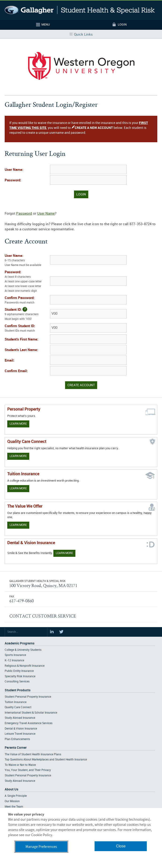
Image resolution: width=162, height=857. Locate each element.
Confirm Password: (27, 300)
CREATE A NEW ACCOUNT (94, 128)
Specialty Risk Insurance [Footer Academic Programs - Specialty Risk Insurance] (20, 676)
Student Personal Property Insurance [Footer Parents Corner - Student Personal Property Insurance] (28, 775)
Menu (45, 24)
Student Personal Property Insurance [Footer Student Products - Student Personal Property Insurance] (28, 696)
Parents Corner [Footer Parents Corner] (16, 747)
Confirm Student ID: (27, 328)
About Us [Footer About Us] (11, 789)
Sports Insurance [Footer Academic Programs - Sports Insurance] (15, 655)
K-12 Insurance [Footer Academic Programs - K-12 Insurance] (14, 660)
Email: (9, 361)
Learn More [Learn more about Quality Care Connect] (18, 456)
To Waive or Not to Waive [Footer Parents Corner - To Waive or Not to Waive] (20, 765)
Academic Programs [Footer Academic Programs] (19, 643)
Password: (13, 180)
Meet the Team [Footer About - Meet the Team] (14, 806)
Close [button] (120, 846)
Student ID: (27, 314)
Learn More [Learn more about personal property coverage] (18, 423)
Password (24, 214)
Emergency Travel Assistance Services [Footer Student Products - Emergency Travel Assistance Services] (28, 723)
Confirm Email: (16, 371)
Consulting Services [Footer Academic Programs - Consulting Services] (17, 681)
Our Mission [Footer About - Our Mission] (12, 801)
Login (122, 24)
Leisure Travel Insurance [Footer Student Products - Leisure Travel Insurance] (20, 733)
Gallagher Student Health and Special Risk (80, 10)
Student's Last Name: (21, 350)
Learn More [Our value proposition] (18, 525)
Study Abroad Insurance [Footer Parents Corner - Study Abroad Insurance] (20, 780)
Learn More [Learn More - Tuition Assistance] (18, 488)
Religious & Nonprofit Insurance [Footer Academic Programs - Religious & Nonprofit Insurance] (24, 665)
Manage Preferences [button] (41, 846)
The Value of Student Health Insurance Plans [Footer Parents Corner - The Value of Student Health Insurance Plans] (33, 754)
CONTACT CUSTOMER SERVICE (42, 616)
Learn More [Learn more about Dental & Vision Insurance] (64, 553)
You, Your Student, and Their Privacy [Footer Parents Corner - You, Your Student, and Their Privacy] (28, 770)
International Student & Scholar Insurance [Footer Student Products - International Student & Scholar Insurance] (31, 712)
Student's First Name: (21, 339)
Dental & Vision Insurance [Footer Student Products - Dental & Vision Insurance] (21, 728)
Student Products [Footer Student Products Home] (17, 690)
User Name (46, 214)
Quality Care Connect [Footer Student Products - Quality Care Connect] (18, 707)
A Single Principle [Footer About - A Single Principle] (16, 795)
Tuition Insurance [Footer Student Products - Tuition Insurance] (15, 702)
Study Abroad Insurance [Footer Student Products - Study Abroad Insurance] (20, 717)
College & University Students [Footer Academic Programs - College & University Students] (23, 649)
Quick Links (83, 35)
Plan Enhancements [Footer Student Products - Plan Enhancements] (17, 739)
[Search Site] (26, 632)
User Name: (14, 170)
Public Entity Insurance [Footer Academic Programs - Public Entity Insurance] (19, 671)
